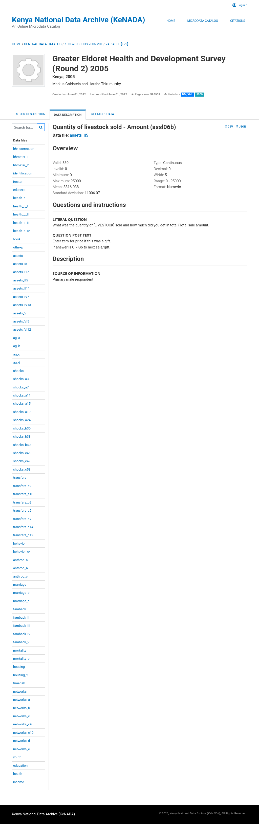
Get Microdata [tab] (102, 114)
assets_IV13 (22, 305)
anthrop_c (20, 576)
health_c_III (21, 223)
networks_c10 (23, 733)
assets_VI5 (21, 321)
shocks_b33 (22, 436)
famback (19, 609)
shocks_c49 (22, 461)
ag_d (16, 362)
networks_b (21, 708)
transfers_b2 (22, 502)
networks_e (21, 749)
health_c (19, 198)
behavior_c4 (22, 551)
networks (20, 691)
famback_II (21, 617)
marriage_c (21, 601)
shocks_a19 (22, 412)
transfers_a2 (22, 486)
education (20, 765)
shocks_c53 (22, 469)
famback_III (21, 626)
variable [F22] (116, 44)
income (18, 782)
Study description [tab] (30, 114)
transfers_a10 (23, 494)
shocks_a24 (22, 420)
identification (22, 173)
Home (170, 21)
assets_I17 (21, 272)
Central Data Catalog (42, 44)
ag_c (16, 354)
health (17, 774)
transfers (19, 477)
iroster (18, 182)
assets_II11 (21, 288)
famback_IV (21, 634)
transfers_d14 (23, 527)
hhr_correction (23, 149)
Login (238, 5)
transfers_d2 (22, 510)
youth (17, 757)
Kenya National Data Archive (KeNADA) (78, 19)
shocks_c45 (22, 453)
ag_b (16, 346)
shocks (18, 371)
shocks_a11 (22, 395)
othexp (18, 247)
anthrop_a (20, 560)
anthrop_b (20, 568)
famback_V (21, 642)
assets (18, 256)
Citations (237, 21)
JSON (241, 126)
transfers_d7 (22, 519)
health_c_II (21, 214)
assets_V (20, 313)
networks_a (21, 700)
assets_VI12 (22, 329)
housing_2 (20, 675)
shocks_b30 (22, 428)
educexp (19, 190)
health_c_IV (21, 231)
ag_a (16, 338)
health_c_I (20, 206)
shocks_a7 (21, 387)
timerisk (19, 683)
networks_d (21, 741)
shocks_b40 (22, 445)
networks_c (21, 716)
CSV (229, 126)
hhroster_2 (21, 165)
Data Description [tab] (67, 115)
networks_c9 (22, 724)
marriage (19, 584)
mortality (19, 650)
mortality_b (21, 658)
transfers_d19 (23, 535)
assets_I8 (20, 264)
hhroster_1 (21, 157)
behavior (19, 543)
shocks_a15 (22, 403)
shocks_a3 (21, 379)
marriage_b (21, 593)
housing (19, 667)
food (16, 239)
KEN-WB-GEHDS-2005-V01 (83, 44)
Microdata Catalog (202, 21)
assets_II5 (20, 280)
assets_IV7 (21, 297)
